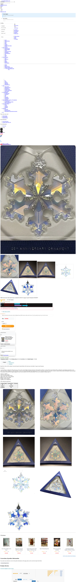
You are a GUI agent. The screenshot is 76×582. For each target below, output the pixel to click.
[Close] (1, 334)
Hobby (6, 64)
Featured (2, 31)
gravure (6, 46)
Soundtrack (6, 52)
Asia (5, 56)
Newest (19, 579)
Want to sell (3, 33)
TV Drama (16, 39)
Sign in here (16, 25)
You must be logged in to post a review (7, 568)
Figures (6, 65)
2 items (61, 573)
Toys (5, 58)
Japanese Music (7, 48)
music (6, 40)
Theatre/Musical (7, 53)
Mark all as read (3, 11)
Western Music (7, 49)
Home (2, 36)
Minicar (6, 61)
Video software (16, 36)
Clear (38, 581)
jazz (5, 54)
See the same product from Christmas (69, 555)
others (6, 55)
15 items (61, 570)
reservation (3, 29)
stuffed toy (6, 59)
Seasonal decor (11, 362)
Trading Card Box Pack (9, 67)
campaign (3, 25)
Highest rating (25, 579)
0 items (61, 575)
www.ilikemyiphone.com (5, 0)
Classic (6, 50)
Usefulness (31, 579)
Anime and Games (8, 51)
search (34, 581)
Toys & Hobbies (5, 57)
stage (5, 42)
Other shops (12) (6, 311)
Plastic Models (7, 66)
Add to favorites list (5, 329)
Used (15, 305)
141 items (25, 573)
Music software (5, 47)
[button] (38, 10)
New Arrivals (3, 27)
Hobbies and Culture (8, 45)
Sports (6, 43)
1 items (61, 574)
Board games (7, 62)
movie (15, 38)
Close (2, 355)
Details (15, 307)
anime (15, 37)
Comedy (6, 44)
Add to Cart (8, 326)
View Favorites (5, 355)
